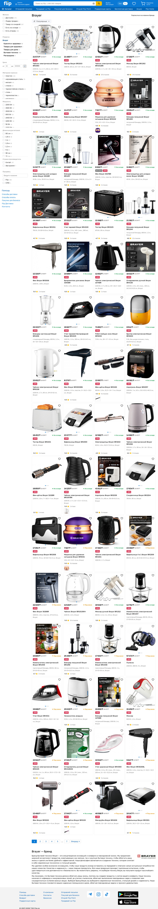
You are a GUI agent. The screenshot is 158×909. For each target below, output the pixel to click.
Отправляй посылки (24, 9)
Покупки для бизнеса (11, 200)
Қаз (120, 3)
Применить (25, 66)
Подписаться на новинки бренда (142, 15)
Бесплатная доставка (124, 9)
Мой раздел (110, 4)
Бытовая (12, 52)
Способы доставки (9, 194)
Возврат (22, 898)
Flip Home (150, 9)
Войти (108, 3)
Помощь (22, 892)
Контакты (6, 206)
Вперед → (75, 841)
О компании (48, 892)
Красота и (13, 43)
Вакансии (47, 898)
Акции (139, 9)
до (16, 66)
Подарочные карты (103, 9)
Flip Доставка (7, 203)
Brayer (5, 40)
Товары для (13, 46)
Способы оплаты (9, 197)
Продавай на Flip (43, 9)
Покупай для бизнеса (63, 9)
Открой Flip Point (83, 9)
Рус (125, 3)
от (7, 66)
